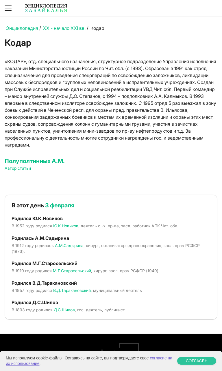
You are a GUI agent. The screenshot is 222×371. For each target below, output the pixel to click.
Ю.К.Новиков (65, 225)
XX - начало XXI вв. (64, 28)
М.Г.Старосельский (72, 270)
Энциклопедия (22, 28)
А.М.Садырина (69, 245)
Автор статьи (18, 168)
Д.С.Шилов (64, 309)
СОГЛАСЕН (197, 361)
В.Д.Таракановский (72, 290)
